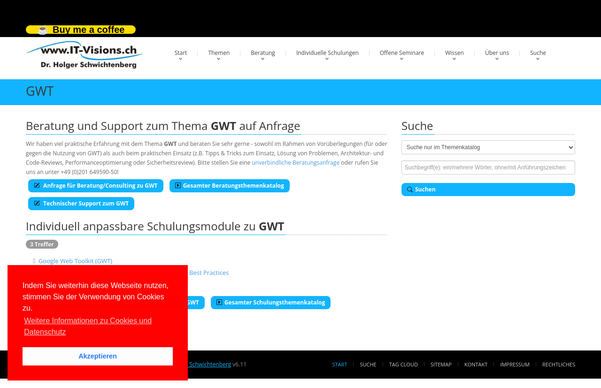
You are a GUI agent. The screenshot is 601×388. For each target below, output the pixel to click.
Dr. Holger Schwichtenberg (196, 364)
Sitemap (441, 364)
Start (181, 53)
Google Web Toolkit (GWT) (75, 261)
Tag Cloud (403, 364)
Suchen (421, 189)
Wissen (454, 53)
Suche (538, 53)
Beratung (263, 53)
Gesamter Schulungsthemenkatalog (270, 302)
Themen (219, 53)
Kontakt (475, 364)
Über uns (497, 53)
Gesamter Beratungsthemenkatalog (229, 186)
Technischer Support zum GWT (81, 203)
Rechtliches (558, 364)
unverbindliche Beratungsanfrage (295, 163)
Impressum (514, 364)
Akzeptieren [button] (97, 356)
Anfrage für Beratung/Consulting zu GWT (96, 186)
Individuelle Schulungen (327, 53)
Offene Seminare (402, 53)
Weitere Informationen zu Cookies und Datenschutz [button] (88, 326)
